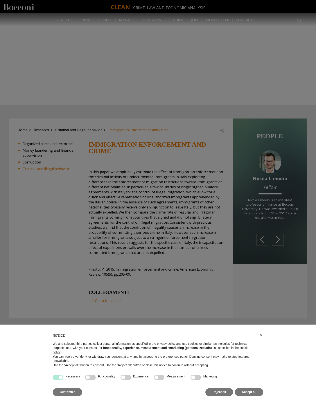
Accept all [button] (249, 392)
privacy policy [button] (166, 343)
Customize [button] (67, 392)
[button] (261, 335)
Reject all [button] (219, 392)
